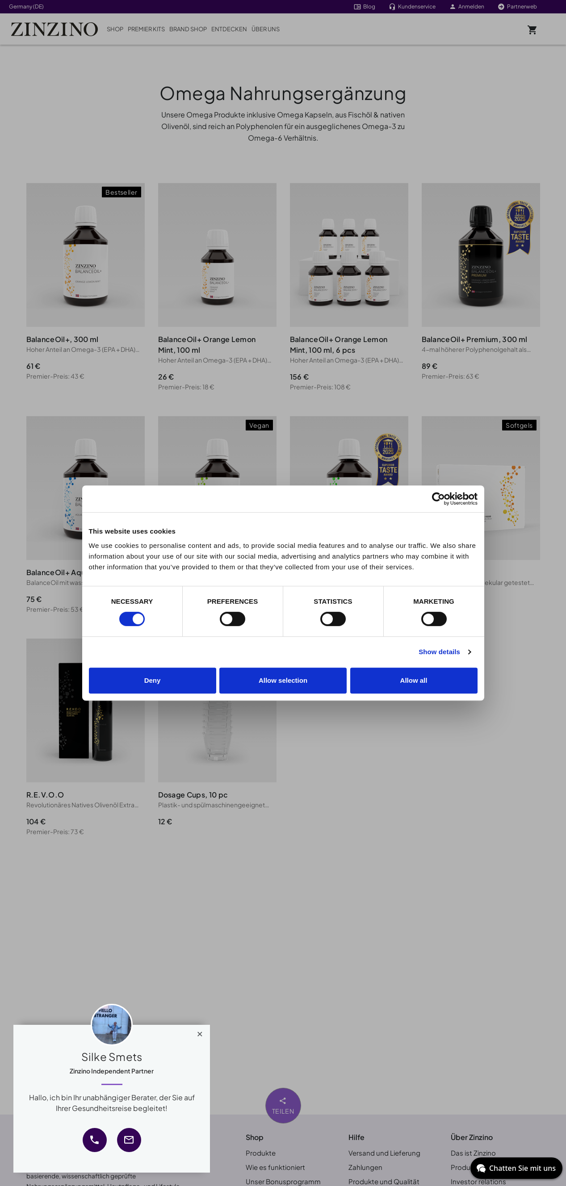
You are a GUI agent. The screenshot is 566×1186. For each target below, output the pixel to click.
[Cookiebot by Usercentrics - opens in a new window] (438, 498)
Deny (152, 680)
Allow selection (283, 680)
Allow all (414, 680)
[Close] (200, 1032)
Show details (439, 652)
